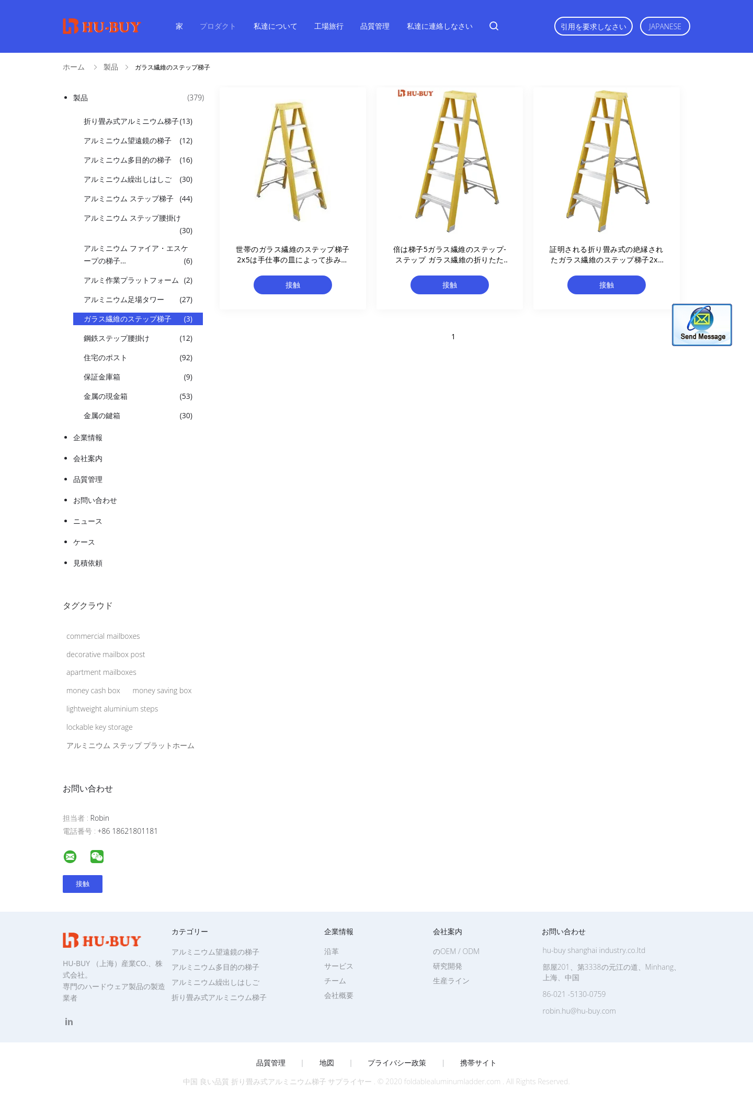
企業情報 (87, 437)
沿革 (331, 951)
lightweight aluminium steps (112, 709)
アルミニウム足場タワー (138, 299)
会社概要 (338, 995)
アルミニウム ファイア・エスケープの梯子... (138, 255)
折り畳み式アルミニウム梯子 (138, 121)
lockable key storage (99, 727)
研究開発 (447, 966)
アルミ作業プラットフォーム (138, 280)
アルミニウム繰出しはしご (138, 179)
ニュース (87, 521)
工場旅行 (329, 26)
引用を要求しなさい (593, 26)
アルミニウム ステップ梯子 (138, 198)
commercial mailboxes (103, 636)
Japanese (665, 26)
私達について (276, 26)
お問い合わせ (95, 500)
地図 (327, 1062)
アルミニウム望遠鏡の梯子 (138, 140)
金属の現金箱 (138, 396)
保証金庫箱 (138, 377)
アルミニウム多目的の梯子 (138, 160)
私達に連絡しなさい (440, 26)
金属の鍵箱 (138, 415)
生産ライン (451, 980)
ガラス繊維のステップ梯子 (138, 319)
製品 (138, 97)
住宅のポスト (138, 357)
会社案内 (87, 458)
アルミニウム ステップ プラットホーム (130, 745)
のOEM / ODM (456, 951)
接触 (293, 285)
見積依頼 (87, 563)
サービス (338, 966)
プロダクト (218, 26)
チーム (335, 980)
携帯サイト (478, 1062)
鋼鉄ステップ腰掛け (138, 338)
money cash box (93, 690)
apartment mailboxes (101, 672)
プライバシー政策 (397, 1062)
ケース (84, 542)
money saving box (162, 690)
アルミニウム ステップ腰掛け (138, 225)
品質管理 (375, 26)
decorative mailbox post (105, 654)
